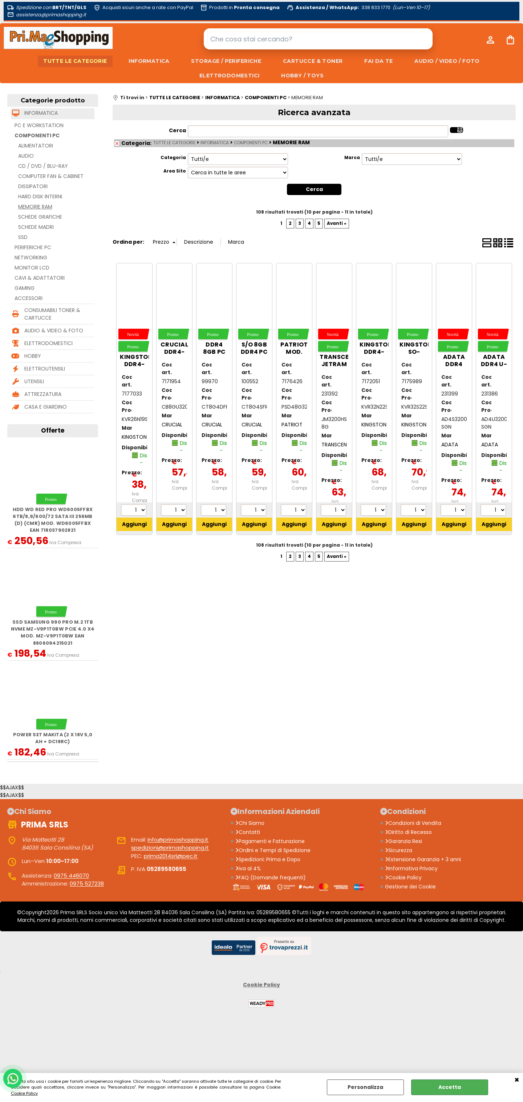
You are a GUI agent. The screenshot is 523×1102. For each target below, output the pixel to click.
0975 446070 (71, 875)
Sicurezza (398, 850)
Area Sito (174, 171)
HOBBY (32, 356)
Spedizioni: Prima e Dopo (267, 859)
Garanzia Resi (403, 841)
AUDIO (26, 156)
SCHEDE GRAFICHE (40, 217)
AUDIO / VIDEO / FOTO (447, 61)
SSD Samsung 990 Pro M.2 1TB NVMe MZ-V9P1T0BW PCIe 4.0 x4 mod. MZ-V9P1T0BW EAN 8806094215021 (52, 633)
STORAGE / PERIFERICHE (226, 61)
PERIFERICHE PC (33, 247)
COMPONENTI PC (37, 135)
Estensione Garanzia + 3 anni (423, 859)
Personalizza (365, 1087)
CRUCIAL (172, 424)
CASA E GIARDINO (45, 407)
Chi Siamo (249, 823)
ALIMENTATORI (35, 146)
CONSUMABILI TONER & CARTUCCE (52, 314)
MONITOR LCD (32, 268)
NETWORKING (31, 258)
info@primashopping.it (177, 839)
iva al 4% (248, 868)
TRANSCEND (335, 444)
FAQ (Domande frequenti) (270, 877)
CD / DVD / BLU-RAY (43, 166)
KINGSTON (134, 437)
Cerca (177, 130)
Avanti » (336, 223)
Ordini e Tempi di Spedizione (273, 850)
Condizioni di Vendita (413, 823)
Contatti (247, 832)
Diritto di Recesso (408, 832)
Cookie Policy (24, 1093)
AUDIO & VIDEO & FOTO (53, 331)
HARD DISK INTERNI (40, 196)
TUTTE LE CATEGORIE (75, 61)
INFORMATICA (149, 61)
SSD (23, 237)
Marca (352, 158)
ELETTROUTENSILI (44, 369)
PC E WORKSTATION (39, 125)
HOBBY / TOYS (302, 76)
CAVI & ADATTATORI (40, 278)
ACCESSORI (28, 298)
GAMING (25, 288)
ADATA (449, 444)
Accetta (449, 1087)
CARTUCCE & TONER (313, 61)
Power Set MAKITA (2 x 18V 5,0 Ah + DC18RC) (52, 738)
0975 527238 (87, 884)
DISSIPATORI (33, 186)
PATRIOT (292, 424)
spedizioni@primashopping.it (170, 848)
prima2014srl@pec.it (171, 856)
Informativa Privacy (411, 868)
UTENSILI (34, 381)
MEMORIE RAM (35, 207)
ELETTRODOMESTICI (229, 76)
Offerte (52, 430)
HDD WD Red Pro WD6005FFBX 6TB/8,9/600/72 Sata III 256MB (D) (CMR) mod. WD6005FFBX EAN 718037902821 (53, 520)
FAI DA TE (379, 61)
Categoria (173, 158)
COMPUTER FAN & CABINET (51, 176)
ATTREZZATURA (42, 394)
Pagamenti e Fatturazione (270, 841)
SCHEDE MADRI (36, 227)
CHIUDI (516, 1080)
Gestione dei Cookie (410, 886)
